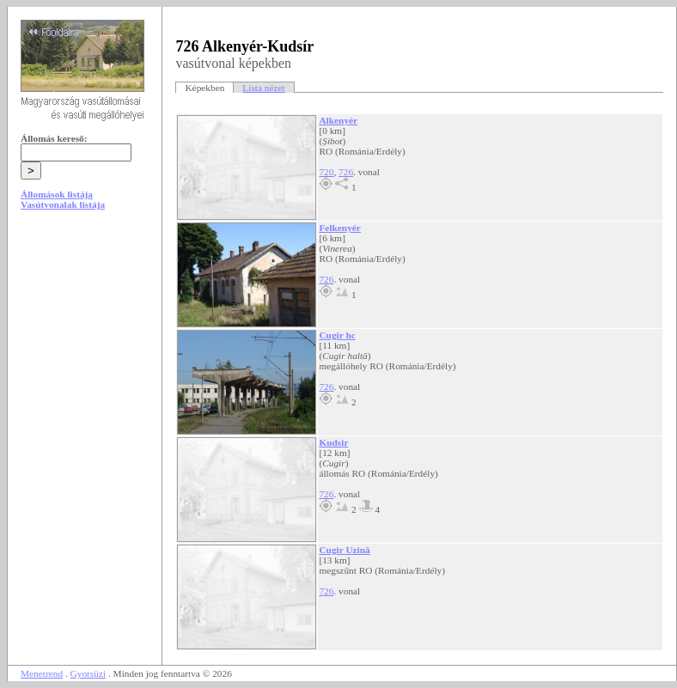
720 (326, 172)
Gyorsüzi (88, 673)
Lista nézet (263, 87)
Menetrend (42, 673)
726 (345, 172)
